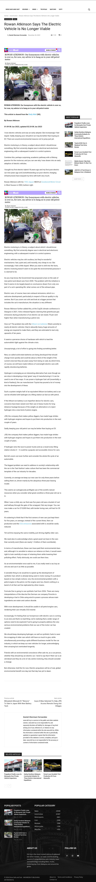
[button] (89, 9)
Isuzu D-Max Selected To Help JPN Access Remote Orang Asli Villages (47, 703)
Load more (78, 179)
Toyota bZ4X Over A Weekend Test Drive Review (80, 145)
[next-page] (9, 785)
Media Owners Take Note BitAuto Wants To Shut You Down (82, 163)
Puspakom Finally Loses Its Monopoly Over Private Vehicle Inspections (13, 776)
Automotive (13, 16)
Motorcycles (28, 770)
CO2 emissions (25, 524)
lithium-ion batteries (39, 324)
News (15, 19)
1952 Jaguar (29, 182)
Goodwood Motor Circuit (51, 182)
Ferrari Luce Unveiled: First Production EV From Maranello (52, 776)
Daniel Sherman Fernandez (18, 35)
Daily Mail (32, 114)
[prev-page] (5, 785)
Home (6, 16)
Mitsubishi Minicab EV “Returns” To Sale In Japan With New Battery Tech (17, 703)
